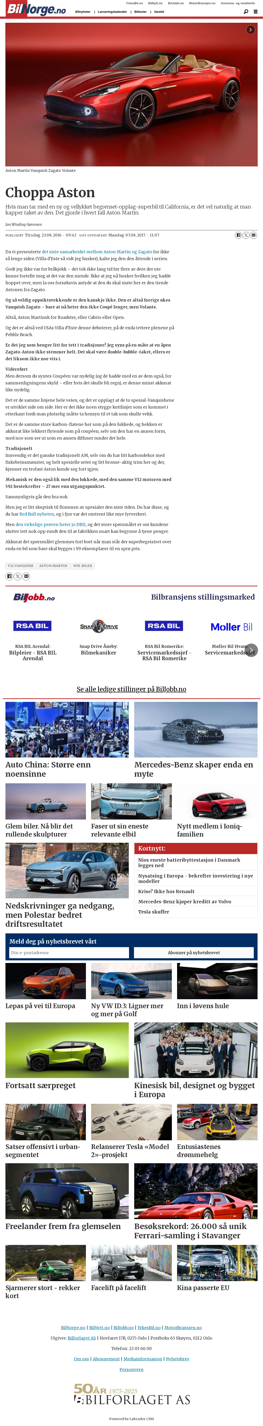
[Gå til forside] (36, 8)
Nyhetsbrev (177, 1359)
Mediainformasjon (143, 1359)
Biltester (140, 11)
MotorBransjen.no (202, 3)
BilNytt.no (155, 3)
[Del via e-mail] (253, 235)
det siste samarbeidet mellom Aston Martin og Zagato (97, 251)
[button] (251, 650)
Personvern (131, 1369)
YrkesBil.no (134, 3)
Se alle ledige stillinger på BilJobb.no (131, 689)
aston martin (53, 566)
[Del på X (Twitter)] (246, 235)
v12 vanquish (20, 566)
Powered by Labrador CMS (131, 1419)
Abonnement (106, 1359)
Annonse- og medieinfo (238, 3)
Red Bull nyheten (36, 514)
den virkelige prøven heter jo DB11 (51, 524)
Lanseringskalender (112, 11)
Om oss (81, 1359)
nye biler (82, 566)
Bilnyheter (83, 11)
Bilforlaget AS (82, 1338)
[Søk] (246, 12)
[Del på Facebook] (238, 235)
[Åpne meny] (255, 12)
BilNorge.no (73, 1327)
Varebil (159, 11)
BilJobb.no (176, 3)
